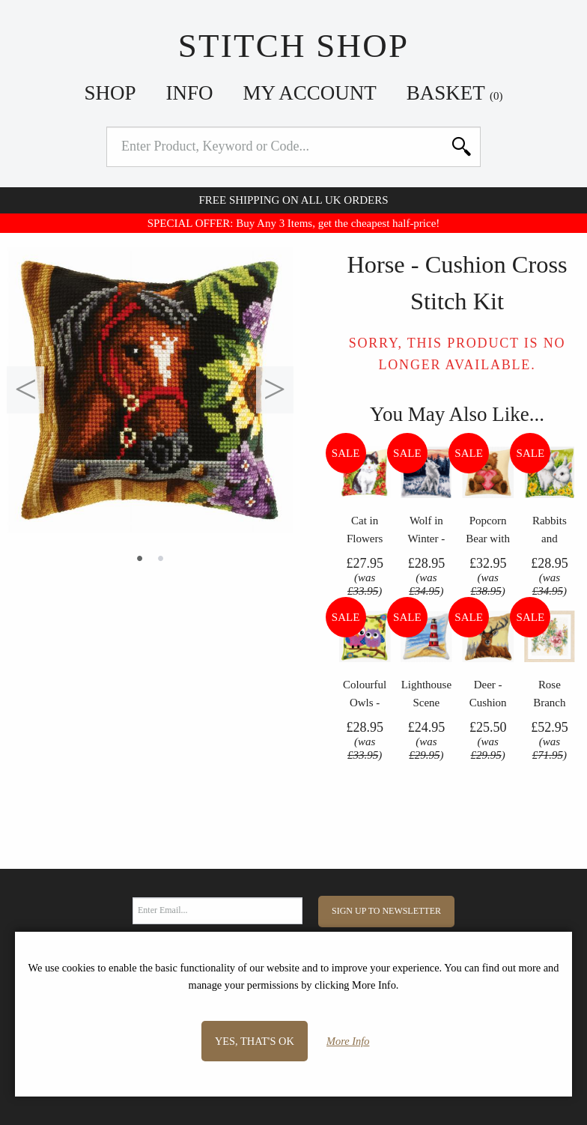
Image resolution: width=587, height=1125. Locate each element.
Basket (455, 93)
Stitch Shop (294, 45)
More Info (347, 1041)
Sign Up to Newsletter (386, 911)
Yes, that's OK (254, 1041)
